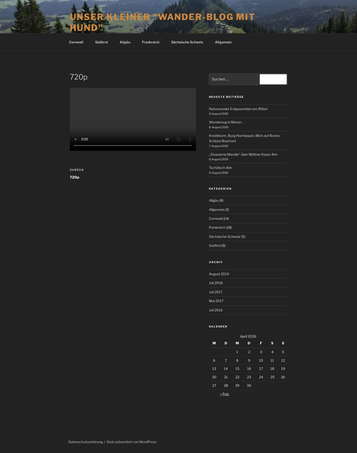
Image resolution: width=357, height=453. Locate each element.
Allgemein (223, 42)
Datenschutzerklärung (85, 442)
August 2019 (219, 274)
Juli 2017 (215, 292)
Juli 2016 (216, 310)
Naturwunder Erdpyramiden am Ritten (238, 109)
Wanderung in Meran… (226, 122)
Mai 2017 (216, 301)
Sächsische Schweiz (189, 42)
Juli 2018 (216, 283)
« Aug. (224, 394)
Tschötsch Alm (220, 168)
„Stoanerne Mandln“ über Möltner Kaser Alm (243, 154)
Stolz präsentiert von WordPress (131, 442)
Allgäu (127, 42)
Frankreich (153, 42)
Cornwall (78, 42)
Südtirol (103, 42)
